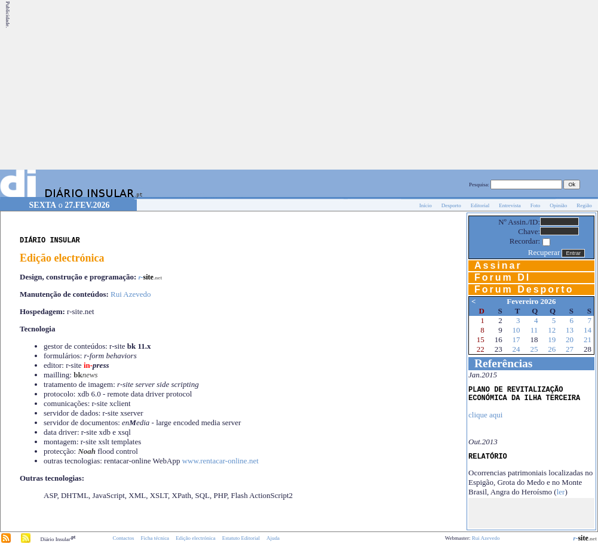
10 (516, 329)
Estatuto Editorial (241, 538)
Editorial (480, 205)
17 (516, 339)
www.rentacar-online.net (220, 460)
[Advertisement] (415, 84)
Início (425, 205)
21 (587, 339)
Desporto (451, 205)
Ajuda (273, 538)
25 (534, 349)
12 (552, 329)
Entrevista (510, 205)
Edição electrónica (196, 538)
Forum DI (502, 277)
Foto (535, 205)
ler (561, 491)
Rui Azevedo (131, 294)
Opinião (558, 205)
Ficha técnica (154, 538)
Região (584, 205)
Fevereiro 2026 (531, 301)
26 (552, 349)
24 (516, 349)
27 (570, 349)
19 (552, 339)
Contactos (123, 538)
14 (587, 329)
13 (570, 329)
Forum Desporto (524, 289)
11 (534, 329)
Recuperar (544, 252)
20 (570, 339)
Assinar (498, 265)
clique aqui (485, 414)
